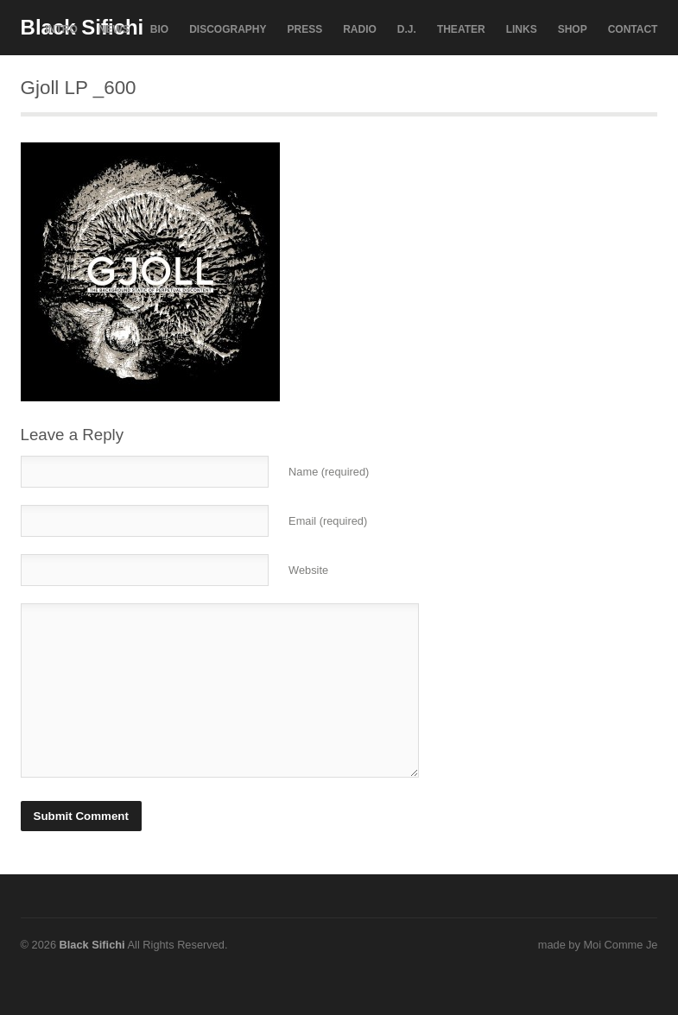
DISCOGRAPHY (227, 29)
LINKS (521, 29)
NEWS (114, 29)
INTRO (61, 29)
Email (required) (327, 520)
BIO (159, 29)
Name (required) (328, 471)
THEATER (461, 29)
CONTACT (633, 29)
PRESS (305, 29)
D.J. (406, 29)
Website (308, 570)
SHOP (572, 29)
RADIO (360, 29)
